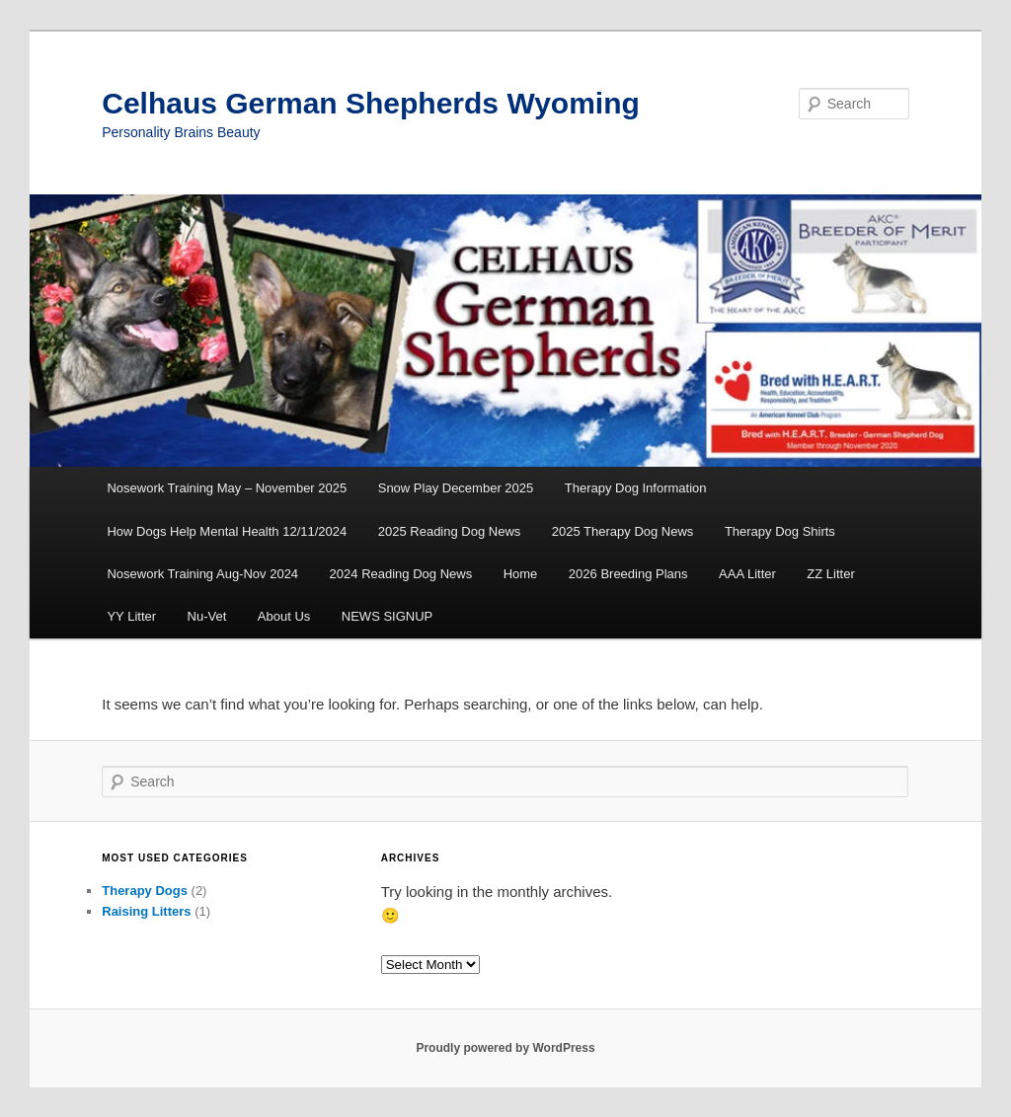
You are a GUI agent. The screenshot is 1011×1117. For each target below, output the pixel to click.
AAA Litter (747, 573)
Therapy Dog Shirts (780, 531)
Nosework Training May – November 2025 (227, 488)
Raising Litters (146, 911)
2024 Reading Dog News (401, 573)
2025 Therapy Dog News (623, 531)
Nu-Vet (207, 616)
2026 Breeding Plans (628, 573)
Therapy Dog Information (636, 488)
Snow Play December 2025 (456, 488)
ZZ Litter (830, 573)
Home (521, 573)
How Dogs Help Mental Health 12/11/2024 (227, 531)
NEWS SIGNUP (387, 616)
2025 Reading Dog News (449, 531)
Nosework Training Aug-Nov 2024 (202, 573)
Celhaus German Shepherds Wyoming (371, 103)
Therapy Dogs (145, 890)
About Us (284, 616)
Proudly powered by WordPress (505, 1048)
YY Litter (131, 616)
